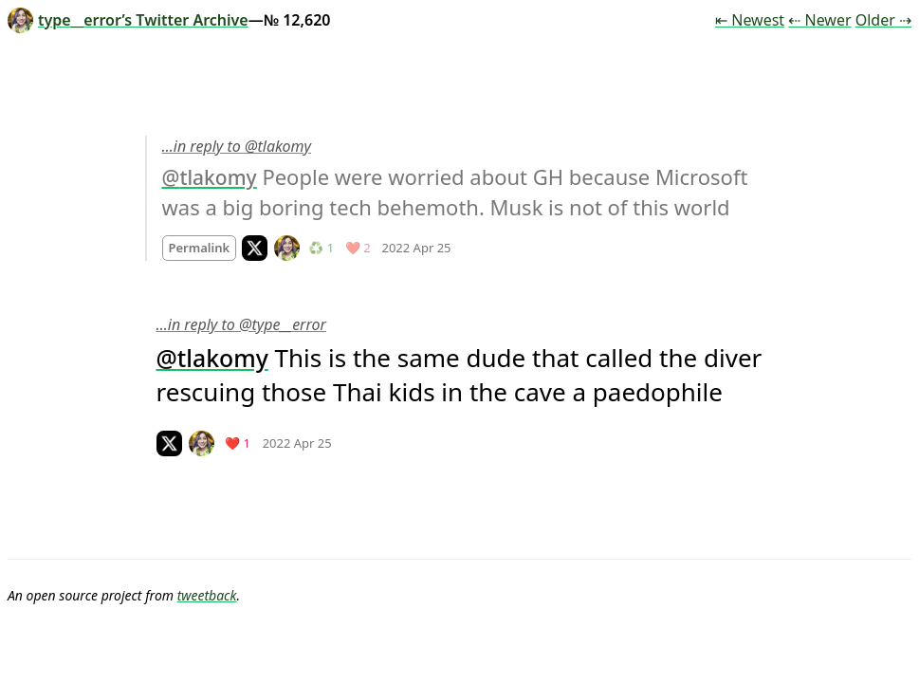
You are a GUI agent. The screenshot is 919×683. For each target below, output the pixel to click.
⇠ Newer (819, 19)
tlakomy (217, 177)
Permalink (199, 247)
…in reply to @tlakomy (237, 146)
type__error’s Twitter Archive (128, 19)
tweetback (207, 595)
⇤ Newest (749, 19)
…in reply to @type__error (241, 324)
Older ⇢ (883, 19)
